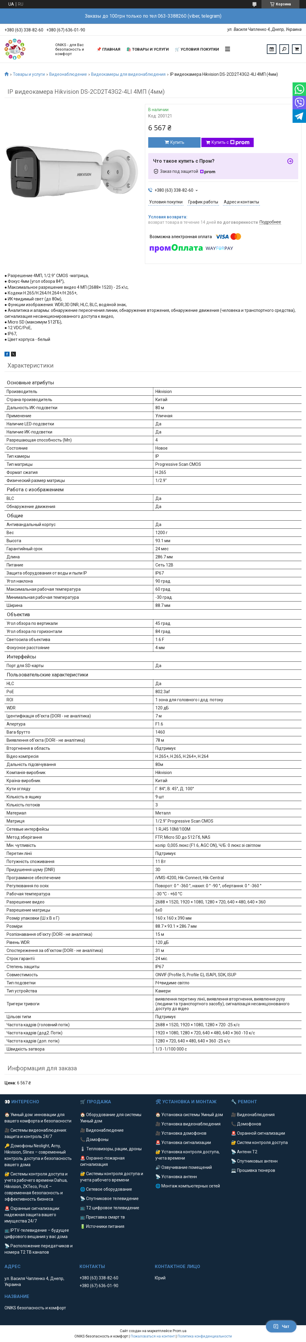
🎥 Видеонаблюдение (102, 1130)
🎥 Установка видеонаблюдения (188, 1124)
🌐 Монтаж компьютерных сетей (187, 1186)
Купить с (231, 142)
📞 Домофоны (94, 1139)
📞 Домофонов (246, 1124)
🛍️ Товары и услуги (147, 49)
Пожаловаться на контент (153, 1336)
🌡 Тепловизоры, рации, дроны (111, 1148)
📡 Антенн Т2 (244, 1151)
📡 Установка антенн (176, 1176)
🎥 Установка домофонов (180, 1133)
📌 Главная (108, 49)
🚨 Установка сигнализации (183, 1142)
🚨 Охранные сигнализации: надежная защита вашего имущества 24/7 (32, 1214)
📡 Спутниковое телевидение (109, 1198)
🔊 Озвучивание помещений (183, 1167)
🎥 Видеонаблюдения (253, 1114)
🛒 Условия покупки (197, 49)
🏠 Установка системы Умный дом (189, 1114)
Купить (177, 142)
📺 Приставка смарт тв (102, 1217)
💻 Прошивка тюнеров (253, 1170)
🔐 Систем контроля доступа (259, 1142)
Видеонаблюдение (68, 74)
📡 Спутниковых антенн (254, 1161)
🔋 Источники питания (102, 1226)
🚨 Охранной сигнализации (258, 1133)
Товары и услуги (29, 74)
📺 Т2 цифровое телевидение (109, 1207)
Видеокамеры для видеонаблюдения (128, 74)
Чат (281, 1326)
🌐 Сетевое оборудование (106, 1189)
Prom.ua (179, 1331)
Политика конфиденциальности (205, 1336)
